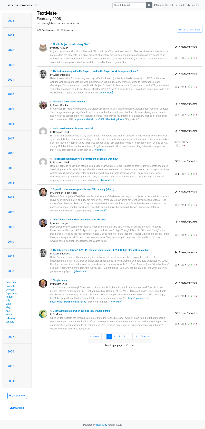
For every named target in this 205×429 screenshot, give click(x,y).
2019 (11, 109)
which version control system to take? (71, 128)
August (9, 296)
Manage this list (163, 5)
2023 (11, 50)
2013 (11, 197)
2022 (11, 65)
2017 (11, 138)
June (8, 304)
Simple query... (59, 280)
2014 (11, 182)
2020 (11, 94)
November (11, 286)
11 (135, 336)
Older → (145, 336)
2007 (11, 336)
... (130, 336)
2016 (11, 153)
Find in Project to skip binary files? (70, 44)
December (11, 282)
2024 (11, 35)
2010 (11, 241)
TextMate (47, 13)
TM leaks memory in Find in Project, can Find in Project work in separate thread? (94, 71)
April (8, 311)
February (10, 318)
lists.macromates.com (22, 5)
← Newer (95, 336)
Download (17, 407)
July (8, 300)
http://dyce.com (136, 298)
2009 (11, 256)
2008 (11, 271)
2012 (11, 212)
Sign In (180, 5)
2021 (11, 79)
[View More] (106, 92)
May (8, 307)
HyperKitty (101, 424)
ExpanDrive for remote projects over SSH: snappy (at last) (82, 189)
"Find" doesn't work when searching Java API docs (78, 219)
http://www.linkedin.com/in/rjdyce (68, 301)
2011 (11, 227)
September (11, 293)
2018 (11, 123)
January (10, 321)
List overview (17, 395)
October (10, 289)
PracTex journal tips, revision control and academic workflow (84, 158)
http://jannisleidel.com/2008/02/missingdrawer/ (100, 119)
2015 (11, 168)
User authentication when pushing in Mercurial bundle (80, 310)
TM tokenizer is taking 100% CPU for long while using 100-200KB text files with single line (99, 250)
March (9, 314)
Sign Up (193, 5)
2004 (11, 381)
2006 (11, 351)
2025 (11, 20)
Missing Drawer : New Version (67, 101)
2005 (11, 366)
